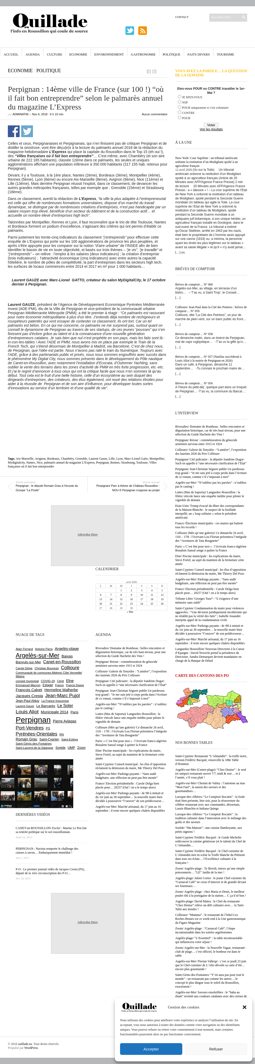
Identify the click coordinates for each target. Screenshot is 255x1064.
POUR (186, 118)
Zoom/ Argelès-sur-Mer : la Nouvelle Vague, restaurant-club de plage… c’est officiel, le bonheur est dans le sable (210, 951)
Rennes (115, 462)
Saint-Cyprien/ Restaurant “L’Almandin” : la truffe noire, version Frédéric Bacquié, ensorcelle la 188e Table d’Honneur (211, 760)
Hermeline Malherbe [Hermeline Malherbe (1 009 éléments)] (61, 690)
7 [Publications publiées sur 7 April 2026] (111, 594)
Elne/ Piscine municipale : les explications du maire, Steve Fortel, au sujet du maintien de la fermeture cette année (209, 560)
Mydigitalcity (16, 462)
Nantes (30, 462)
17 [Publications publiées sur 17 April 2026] (141, 599)
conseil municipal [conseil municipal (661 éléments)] (27, 681)
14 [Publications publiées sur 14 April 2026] (111, 599)
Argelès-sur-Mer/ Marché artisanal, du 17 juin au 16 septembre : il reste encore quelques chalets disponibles (210, 641)
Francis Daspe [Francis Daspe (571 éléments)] (75, 685)
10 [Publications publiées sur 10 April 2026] (141, 594)
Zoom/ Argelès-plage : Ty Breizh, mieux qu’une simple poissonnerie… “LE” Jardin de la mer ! (210, 870)
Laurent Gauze (98, 458)
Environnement (109, 54)
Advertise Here (87, 534)
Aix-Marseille (24, 458)
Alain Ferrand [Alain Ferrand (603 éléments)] (24, 648)
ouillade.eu (25, 1044)
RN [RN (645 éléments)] (61, 734)
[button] (244, 1007)
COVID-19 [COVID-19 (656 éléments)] (48, 681)
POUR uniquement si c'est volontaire (205, 108)
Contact (182, 17)
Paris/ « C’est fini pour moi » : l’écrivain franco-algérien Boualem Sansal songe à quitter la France (210, 548)
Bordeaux (53, 458)
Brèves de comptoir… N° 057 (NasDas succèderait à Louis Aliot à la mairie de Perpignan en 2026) (208, 358)
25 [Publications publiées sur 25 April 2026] (152, 603)
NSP (185, 102)
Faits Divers (199, 54)
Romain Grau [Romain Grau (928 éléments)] (26, 739)
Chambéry (67, 458)
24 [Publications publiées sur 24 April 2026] (141, 603)
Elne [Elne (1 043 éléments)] (70, 681)
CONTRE (188, 113)
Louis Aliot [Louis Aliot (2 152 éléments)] (27, 711)
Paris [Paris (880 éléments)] (74, 712)
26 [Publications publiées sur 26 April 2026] (162, 603)
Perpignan (102, 462)
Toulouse (142, 462)
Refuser (216, 1049)
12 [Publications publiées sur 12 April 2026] (162, 594)
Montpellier (157, 458)
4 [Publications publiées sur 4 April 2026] (151, 590)
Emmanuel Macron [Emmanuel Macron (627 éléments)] (28, 685)
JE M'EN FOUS (192, 97)
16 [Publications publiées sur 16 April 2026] (131, 599)
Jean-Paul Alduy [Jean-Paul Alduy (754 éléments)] (27, 701)
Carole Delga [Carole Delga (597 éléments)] (24, 668)
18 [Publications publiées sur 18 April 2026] (152, 599)
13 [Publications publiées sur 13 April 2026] (100, 599)
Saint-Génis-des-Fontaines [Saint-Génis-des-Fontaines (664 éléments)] (34, 743)
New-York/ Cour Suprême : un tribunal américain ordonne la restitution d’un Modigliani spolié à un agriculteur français (206, 162)
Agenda (32, 54)
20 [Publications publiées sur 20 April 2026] (100, 603)
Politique (171, 54)
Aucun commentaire (154, 114)
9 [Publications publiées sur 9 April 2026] (131, 594)
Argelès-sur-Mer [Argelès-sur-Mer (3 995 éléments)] (37, 655)
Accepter (151, 1049)
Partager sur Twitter (27, 131)
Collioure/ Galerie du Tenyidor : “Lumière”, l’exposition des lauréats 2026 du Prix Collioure (210, 451)
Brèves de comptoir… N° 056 (194, 383)
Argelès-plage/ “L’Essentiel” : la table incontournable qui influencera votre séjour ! (208, 940)
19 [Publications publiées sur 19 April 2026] (162, 599)
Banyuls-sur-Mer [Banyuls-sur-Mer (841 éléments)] (28, 662)
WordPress (31, 1048)
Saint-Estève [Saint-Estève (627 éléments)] (69, 739)
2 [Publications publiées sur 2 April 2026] (131, 590)
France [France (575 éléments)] (59, 685)
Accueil (11, 54)
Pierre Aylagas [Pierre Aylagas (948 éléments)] (64, 721)
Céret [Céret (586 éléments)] (60, 681)
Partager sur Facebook (14, 131)
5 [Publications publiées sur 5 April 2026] (162, 590)
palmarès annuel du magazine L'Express (69, 462)
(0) (183, 252)
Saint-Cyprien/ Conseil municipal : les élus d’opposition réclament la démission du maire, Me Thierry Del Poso (210, 571)
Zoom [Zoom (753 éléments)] (81, 748)
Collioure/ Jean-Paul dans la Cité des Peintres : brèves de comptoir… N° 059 (211, 309)
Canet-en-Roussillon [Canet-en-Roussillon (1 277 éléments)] (62, 662)
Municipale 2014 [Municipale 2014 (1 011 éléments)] (54, 712)
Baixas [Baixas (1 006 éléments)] (67, 656)
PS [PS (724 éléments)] (48, 728)
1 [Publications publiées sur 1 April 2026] (121, 590)
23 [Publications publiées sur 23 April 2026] (131, 603)
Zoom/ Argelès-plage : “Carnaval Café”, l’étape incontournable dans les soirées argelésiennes (205, 930)
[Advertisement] (87, 404)
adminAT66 (21, 114)
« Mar (130, 611)
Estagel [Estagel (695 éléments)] (48, 685)
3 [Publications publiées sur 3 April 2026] (141, 590)
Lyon (119, 458)
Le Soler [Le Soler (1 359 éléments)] (65, 705)
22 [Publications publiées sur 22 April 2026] (121, 603)
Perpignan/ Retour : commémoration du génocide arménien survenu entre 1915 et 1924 (206, 442)
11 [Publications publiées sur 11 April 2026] (152, 594)
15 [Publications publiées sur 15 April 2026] (121, 599)
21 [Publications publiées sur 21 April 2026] (111, 603)
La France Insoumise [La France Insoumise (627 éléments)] (55, 700)
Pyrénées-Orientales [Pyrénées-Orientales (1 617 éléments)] (36, 734)
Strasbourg (128, 462)
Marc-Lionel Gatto (136, 458)
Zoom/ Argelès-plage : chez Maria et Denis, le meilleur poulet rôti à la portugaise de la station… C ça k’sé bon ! (210, 893)
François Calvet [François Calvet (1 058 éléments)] (29, 690)
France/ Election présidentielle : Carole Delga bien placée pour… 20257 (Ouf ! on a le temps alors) (207, 591)
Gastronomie (143, 54)
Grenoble (81, 458)
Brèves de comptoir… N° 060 (194, 284)
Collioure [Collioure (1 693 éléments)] (70, 667)
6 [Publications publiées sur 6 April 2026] (100, 594)
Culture (54, 54)
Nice (40, 462)
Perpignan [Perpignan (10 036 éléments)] (33, 719)
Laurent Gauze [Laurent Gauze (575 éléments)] (25, 706)
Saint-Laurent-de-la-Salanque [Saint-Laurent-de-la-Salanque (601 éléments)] (34, 747)
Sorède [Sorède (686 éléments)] (60, 748)
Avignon (40, 458)
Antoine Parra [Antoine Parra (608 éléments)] (44, 648)
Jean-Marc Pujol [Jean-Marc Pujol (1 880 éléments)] (62, 695)
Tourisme (225, 54)
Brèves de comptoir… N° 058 (194, 334)
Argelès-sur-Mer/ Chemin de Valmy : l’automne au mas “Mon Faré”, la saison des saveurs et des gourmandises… (210, 787)
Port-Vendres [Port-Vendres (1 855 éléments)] (30, 728)
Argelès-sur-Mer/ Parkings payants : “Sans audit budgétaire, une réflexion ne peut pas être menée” (206, 581)
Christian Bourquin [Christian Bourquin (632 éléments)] (47, 668)
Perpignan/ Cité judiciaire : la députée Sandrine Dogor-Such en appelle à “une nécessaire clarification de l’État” (211, 461)
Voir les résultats (211, 129)
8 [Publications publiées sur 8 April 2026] (121, 594)
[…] (177, 252)
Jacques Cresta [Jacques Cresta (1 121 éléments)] (29, 696)
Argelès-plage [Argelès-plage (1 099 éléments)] (67, 649)
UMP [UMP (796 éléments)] (71, 748)
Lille (112, 458)
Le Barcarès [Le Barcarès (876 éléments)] (45, 706)
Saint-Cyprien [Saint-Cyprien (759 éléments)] (49, 739)
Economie (78, 54)
